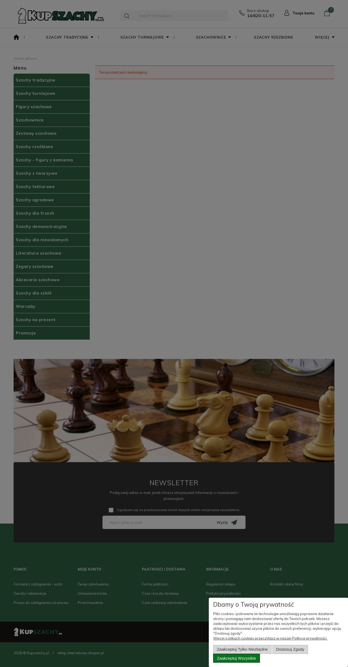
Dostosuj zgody (290, 649)
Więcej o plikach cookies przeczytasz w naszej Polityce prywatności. (270, 638)
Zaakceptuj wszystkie (236, 658)
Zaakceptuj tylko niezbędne (242, 649)
